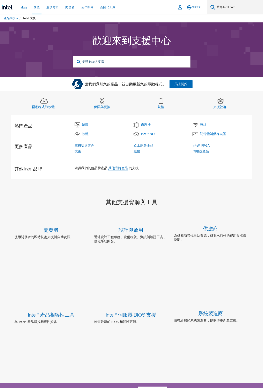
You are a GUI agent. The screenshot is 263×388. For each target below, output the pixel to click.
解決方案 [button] (52, 7)
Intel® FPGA (201, 145)
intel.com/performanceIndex (64, 366)
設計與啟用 (131, 230)
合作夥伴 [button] (87, 7)
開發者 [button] (70, 7)
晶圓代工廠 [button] (107, 7)
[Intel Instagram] (67, 344)
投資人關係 (102, 330)
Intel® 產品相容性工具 (51, 271)
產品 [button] (24, 7)
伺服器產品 (201, 151)
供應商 (210, 230)
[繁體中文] (194, 7)
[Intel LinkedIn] (57, 344)
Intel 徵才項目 (173, 330)
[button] (131, 236)
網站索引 (152, 330)
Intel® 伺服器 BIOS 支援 (131, 271)
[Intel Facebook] (47, 344)
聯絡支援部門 (152, 303)
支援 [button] (37, 7)
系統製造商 (210, 271)
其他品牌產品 (118, 168)
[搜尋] (212, 7)
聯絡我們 (121, 330)
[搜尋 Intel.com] (239, 7)
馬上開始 (181, 84)
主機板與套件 (84, 145)
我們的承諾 (71, 330)
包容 (86, 330)
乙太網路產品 (143, 145)
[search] (79, 62)
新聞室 (137, 330)
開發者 (51, 230)
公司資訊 (52, 330)
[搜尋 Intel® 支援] (131, 62)
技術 (78, 151)
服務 (137, 151)
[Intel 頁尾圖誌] (22, 349)
